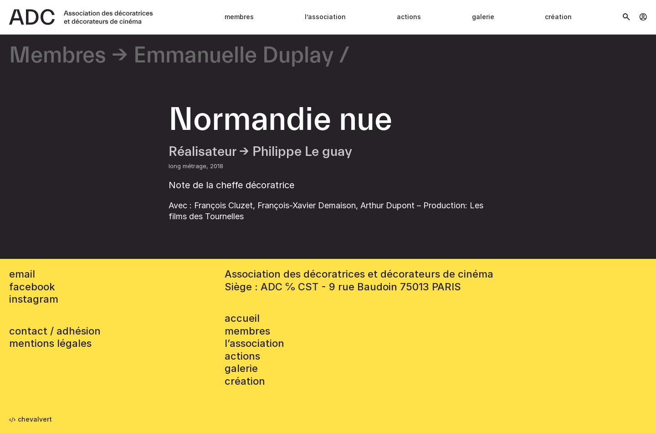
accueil (242, 318)
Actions (409, 17)
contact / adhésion (55, 331)
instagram (33, 299)
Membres (239, 17)
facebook (32, 287)
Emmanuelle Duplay (233, 56)
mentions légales (50, 343)
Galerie (483, 17)
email (22, 274)
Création (558, 17)
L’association (325, 17)
